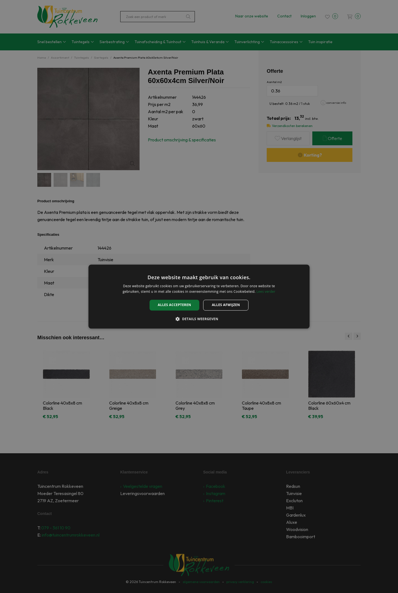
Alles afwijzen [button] (226, 305)
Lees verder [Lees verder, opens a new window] (266, 291)
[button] (199, 319)
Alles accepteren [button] (174, 305)
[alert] (199, 296)
